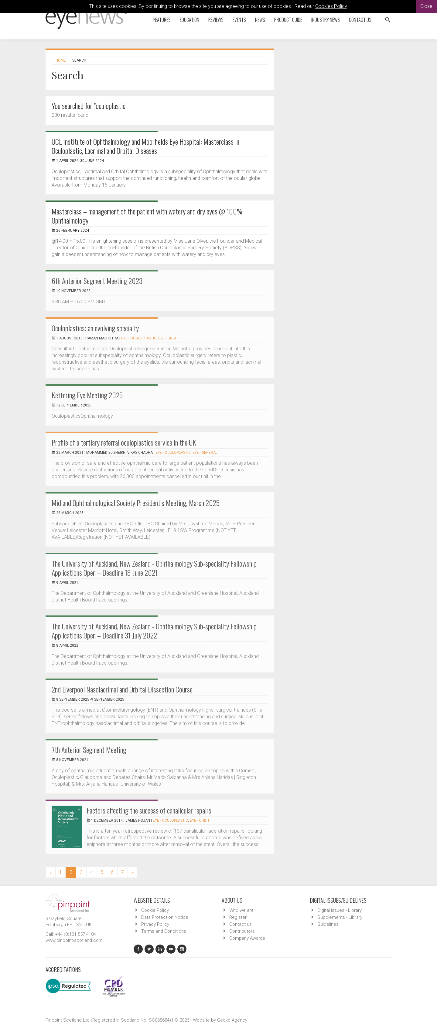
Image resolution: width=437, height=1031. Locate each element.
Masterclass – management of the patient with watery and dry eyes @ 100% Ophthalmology (147, 216)
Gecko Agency (232, 1020)
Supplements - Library (339, 917)
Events (239, 19)
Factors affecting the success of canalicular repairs (149, 810)
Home (61, 60)
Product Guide (288, 19)
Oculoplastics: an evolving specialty (95, 327)
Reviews (216, 19)
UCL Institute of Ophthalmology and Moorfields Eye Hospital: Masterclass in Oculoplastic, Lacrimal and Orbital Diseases (145, 146)
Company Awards (247, 938)
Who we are (241, 910)
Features (162, 19)
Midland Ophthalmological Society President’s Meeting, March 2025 (136, 502)
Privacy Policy (155, 924)
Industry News (325, 19)
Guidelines (328, 924)
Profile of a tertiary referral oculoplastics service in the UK (124, 442)
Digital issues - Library (339, 910)
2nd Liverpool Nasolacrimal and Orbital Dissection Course (122, 689)
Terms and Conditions (163, 931)
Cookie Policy (155, 910)
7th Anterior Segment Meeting (89, 749)
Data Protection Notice (164, 917)
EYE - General (205, 452)
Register (238, 917)
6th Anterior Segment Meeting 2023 (97, 280)
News (260, 19)
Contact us (360, 19)
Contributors (242, 931)
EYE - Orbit (168, 338)
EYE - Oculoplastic (138, 338)
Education (189, 19)
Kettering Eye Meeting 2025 (87, 394)
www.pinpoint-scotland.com (74, 940)
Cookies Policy (331, 6)
